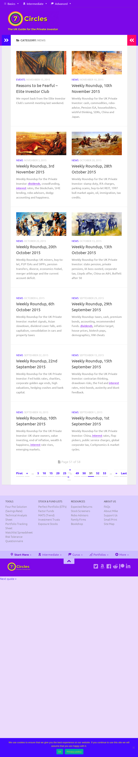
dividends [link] (34, 183)
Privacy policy (74, 751)
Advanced (61, 3)
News (75, 79)
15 (51, 473)
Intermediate (35, 3)
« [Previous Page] (27, 473)
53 (104, 473)
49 (77, 473)
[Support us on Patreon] (121, 566)
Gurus (74, 554)
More (120, 554)
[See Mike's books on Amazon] (102, 566)
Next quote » (8, 579)
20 (57, 473)
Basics (11, 3)
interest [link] (21, 188)
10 (44, 473)
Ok (59, 751)
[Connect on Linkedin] (128, 566)
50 (84, 473)
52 (97, 473)
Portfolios (97, 554)
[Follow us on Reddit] (115, 566)
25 (64, 473)
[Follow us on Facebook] (108, 566)
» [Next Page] (116, 473)
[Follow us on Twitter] (95, 566)
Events (20, 79)
